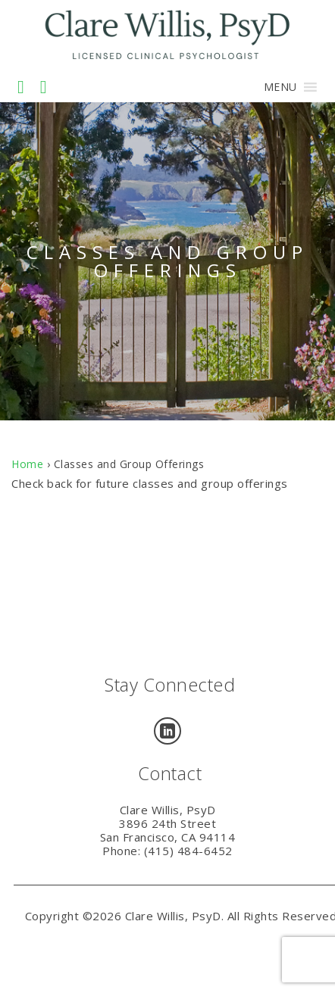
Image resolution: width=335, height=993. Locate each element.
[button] (280, 87)
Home (27, 464)
